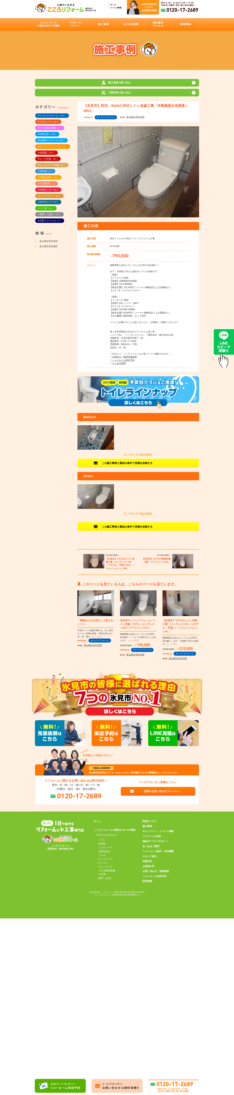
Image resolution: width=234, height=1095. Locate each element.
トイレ (102, 842)
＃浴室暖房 (46, 186)
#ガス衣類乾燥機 (50, 130)
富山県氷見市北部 (135, 120)
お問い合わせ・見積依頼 (156, 874)
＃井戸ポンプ (48, 205)
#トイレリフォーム (106, 120)
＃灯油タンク (48, 192)
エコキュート (48, 124)
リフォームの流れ (152, 839)
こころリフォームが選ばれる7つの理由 (115, 832)
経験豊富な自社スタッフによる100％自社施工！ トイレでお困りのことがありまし (138, 640)
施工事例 (147, 829)
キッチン (103, 865)
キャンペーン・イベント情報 (158, 834)
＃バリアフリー (49, 198)
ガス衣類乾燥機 (106, 873)
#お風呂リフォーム (51, 143)
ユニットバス (105, 869)
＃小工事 (46, 211)
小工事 (102, 877)
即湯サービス (150, 824)
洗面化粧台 (104, 854)
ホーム (97, 824)
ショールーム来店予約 (123, 363)
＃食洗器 (45, 174)
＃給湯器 (46, 155)
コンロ (102, 858)
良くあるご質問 (151, 849)
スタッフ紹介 (150, 859)
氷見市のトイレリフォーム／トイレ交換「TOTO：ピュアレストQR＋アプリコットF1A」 (138, 627)
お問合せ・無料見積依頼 (124, 360)
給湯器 (102, 846)
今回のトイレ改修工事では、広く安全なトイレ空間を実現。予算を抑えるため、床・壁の (95, 636)
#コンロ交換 (48, 161)
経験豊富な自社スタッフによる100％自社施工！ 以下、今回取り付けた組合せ (181, 643)
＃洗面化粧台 (48, 180)
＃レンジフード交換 (52, 167)
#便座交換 (47, 137)
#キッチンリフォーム (53, 149)
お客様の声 (148, 869)
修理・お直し (105, 881)
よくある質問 (119, 366)
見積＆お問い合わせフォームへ (161, 794)
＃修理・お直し (49, 217)
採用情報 (147, 884)
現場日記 (147, 864)
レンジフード (105, 862)
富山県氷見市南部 (48, 249)
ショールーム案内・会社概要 (158, 854)
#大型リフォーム (50, 223)
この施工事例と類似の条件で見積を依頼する (127, 465)
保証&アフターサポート (155, 844)
